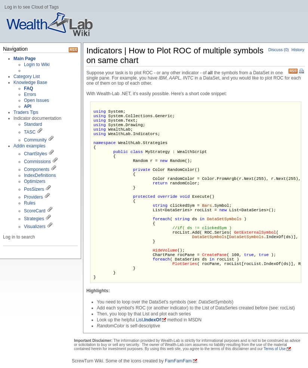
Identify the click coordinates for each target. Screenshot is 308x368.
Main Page (24, 58)
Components (36, 169)
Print (302, 72)
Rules (30, 203)
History (298, 49)
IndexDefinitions (40, 175)
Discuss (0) (278, 49)
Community (35, 140)
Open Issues (36, 100)
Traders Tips (25, 112)
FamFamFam (178, 361)
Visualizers (35, 226)
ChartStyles (35, 153)
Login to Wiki (37, 64)
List (148, 319)
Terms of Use (275, 349)
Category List (26, 76)
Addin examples (29, 146)
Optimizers (34, 181)
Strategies (34, 218)
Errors (30, 94)
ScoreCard (34, 210)
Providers (33, 197)
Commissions (37, 161)
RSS (293, 70)
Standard (33, 124)
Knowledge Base (30, 82)
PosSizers (34, 189)
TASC (30, 132)
